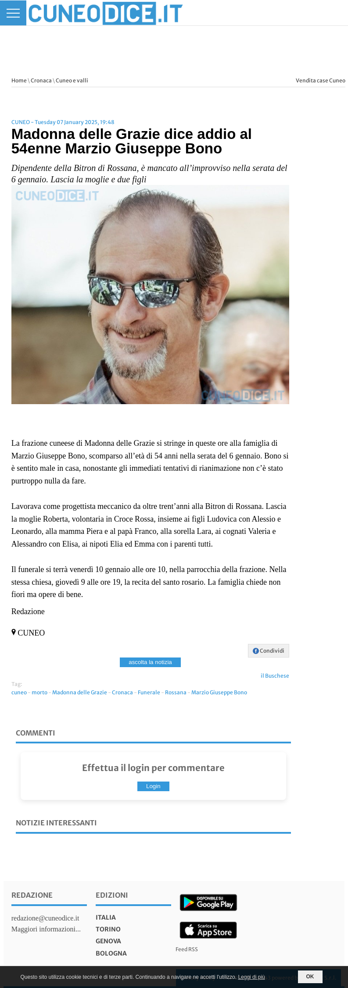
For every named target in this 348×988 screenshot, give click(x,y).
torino (108, 929)
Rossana (176, 692)
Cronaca (41, 80)
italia (106, 917)
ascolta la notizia (150, 662)
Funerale (149, 692)
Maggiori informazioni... (46, 929)
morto (39, 692)
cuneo (19, 692)
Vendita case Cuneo (320, 80)
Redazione (32, 895)
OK (310, 977)
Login (153, 786)
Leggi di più (251, 977)
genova (108, 941)
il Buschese (275, 675)
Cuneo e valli (72, 80)
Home (19, 80)
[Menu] (13, 12)
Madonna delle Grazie (79, 692)
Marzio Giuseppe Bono (219, 692)
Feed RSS (187, 949)
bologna (111, 953)
